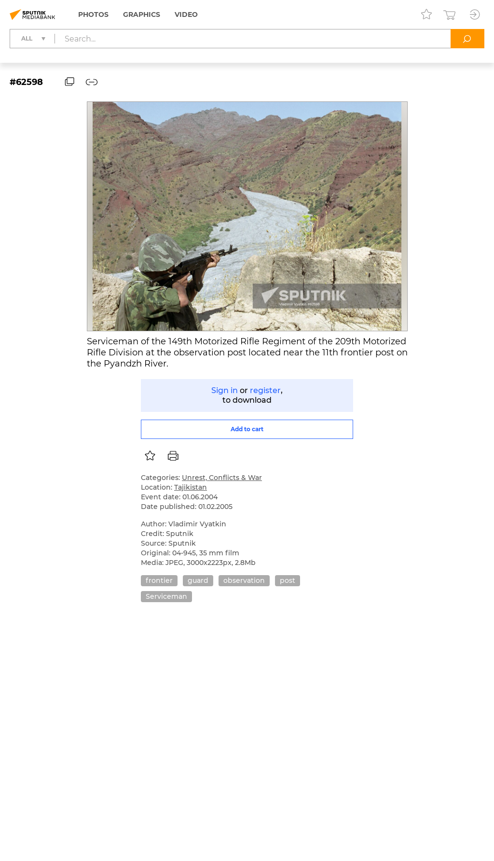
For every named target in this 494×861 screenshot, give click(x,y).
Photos (93, 14)
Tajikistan (190, 487)
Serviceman (166, 596)
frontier (159, 580)
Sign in (224, 390)
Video (186, 14)
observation (244, 580)
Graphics (141, 14)
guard (198, 580)
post (287, 580)
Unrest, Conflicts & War (222, 477)
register (265, 390)
